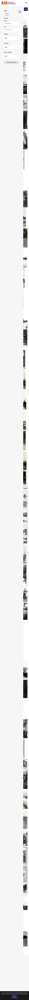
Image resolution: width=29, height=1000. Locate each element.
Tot (5, 27)
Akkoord (14, 997)
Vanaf (5, 21)
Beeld (11, 13)
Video (11, 15)
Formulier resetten (12, 62)
